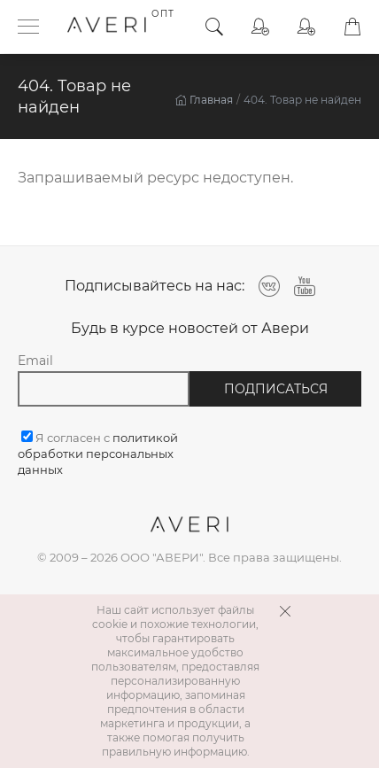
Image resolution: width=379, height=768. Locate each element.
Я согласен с (98, 454)
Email (35, 360)
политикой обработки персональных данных (98, 454)
